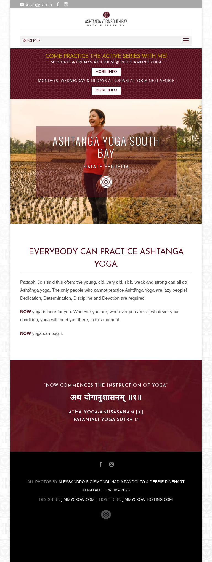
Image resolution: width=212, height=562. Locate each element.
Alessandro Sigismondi (84, 482)
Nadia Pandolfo (128, 482)
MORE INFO (106, 72)
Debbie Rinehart (167, 482)
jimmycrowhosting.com (147, 499)
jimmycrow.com (78, 499)
